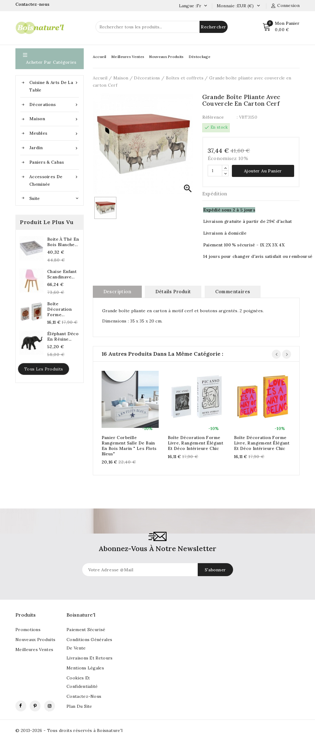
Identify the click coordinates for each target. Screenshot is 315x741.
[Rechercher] (162, 27)
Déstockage (199, 56)
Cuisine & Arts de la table (54, 86)
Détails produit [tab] (173, 291)
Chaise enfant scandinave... (61, 274)
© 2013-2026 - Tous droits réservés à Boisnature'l (69, 730)
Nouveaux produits (35, 639)
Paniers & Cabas (46, 162)
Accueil (99, 56)
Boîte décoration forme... (59, 309)
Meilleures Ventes (127, 56)
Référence (213, 117)
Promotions (28, 629)
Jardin (54, 148)
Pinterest (35, 706)
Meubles (54, 133)
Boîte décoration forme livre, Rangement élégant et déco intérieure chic (195, 443)
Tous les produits (43, 369)
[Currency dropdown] (258, 6)
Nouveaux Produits (166, 56)
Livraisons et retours (89, 658)
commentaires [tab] (232, 291)
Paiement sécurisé (86, 629)
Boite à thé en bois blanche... (63, 241)
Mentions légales (85, 668)
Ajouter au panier (263, 171)
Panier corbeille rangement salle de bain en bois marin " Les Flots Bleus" (129, 446)
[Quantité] (215, 170)
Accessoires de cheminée (54, 180)
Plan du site (79, 706)
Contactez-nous (33, 4)
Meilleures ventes (34, 649)
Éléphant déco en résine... (63, 336)
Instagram (49, 706)
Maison (54, 119)
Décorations (54, 104)
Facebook (20, 706)
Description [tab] (117, 291)
